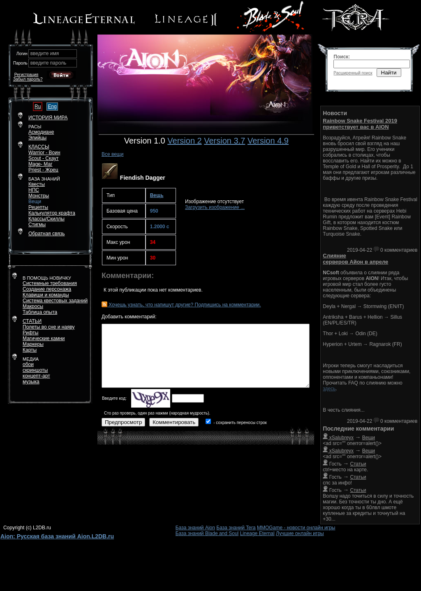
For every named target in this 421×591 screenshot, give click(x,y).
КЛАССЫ (38, 147)
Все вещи (113, 154)
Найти (389, 73)
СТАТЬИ (32, 321)
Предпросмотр (123, 422)
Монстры (38, 196)
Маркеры (33, 344)
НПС (33, 190)
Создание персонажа (47, 289)
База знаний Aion (195, 528)
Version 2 (184, 140)
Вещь (157, 195)
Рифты (30, 333)
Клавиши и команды (46, 295)
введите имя (44, 53)
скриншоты (35, 370)
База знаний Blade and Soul (207, 533)
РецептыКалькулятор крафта (51, 210)
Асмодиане (41, 132)
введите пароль (48, 63)
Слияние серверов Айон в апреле (355, 259)
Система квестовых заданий (55, 301)
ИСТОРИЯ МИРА (47, 118)
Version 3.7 (224, 140)
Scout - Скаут (43, 158)
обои (28, 364)
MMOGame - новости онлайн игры (296, 528)
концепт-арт (36, 376)
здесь (329, 389)
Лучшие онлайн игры (300, 533)
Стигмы (37, 224)
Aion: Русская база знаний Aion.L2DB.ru (57, 536)
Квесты (36, 184)
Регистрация (26, 74)
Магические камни (44, 338)
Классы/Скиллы (46, 219)
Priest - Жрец (43, 170)
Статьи (358, 464)
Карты (30, 350)
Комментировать (174, 422)
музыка (31, 382)
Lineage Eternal (257, 533)
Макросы (33, 306)
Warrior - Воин (44, 152)
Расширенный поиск (352, 73)
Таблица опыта (40, 312)
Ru (38, 106)
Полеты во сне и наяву (49, 327)
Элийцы (37, 138)
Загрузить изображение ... (215, 207)
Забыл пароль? (28, 79)
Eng (52, 106)
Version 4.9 (268, 140)
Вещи (34, 201)
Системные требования (50, 283)
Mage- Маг (40, 164)
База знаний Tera (235, 528)
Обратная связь (46, 233)
